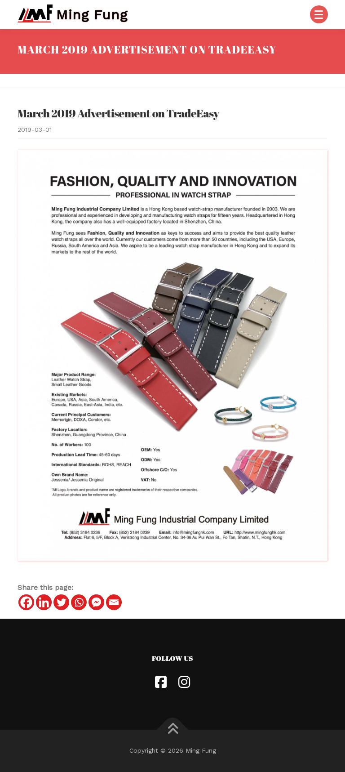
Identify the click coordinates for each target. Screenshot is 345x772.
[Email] (114, 602)
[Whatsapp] (79, 602)
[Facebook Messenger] (96, 602)
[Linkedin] (44, 602)
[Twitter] (61, 602)
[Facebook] (26, 602)
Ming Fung (92, 14)
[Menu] (319, 14)
